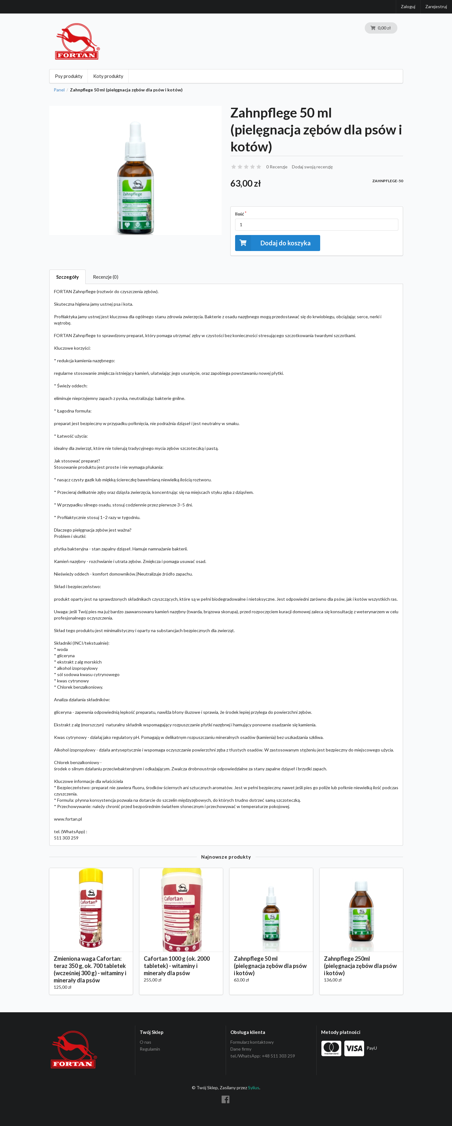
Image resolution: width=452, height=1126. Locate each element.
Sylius (253, 1087)
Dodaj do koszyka (273, 243)
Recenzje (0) (105, 277)
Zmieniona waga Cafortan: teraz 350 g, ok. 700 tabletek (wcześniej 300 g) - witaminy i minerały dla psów (90, 969)
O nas (145, 1042)
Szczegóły (67, 277)
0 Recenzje (277, 166)
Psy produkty (69, 76)
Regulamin (150, 1049)
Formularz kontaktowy (252, 1042)
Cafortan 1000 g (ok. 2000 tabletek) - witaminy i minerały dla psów (177, 965)
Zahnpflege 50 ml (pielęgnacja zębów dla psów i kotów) (270, 965)
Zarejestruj (436, 6)
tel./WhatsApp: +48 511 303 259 (262, 1055)
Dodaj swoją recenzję (312, 166)
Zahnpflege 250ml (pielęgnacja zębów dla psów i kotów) (360, 965)
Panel (59, 90)
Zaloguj (408, 6)
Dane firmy (240, 1049)
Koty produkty (108, 76)
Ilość (239, 213)
